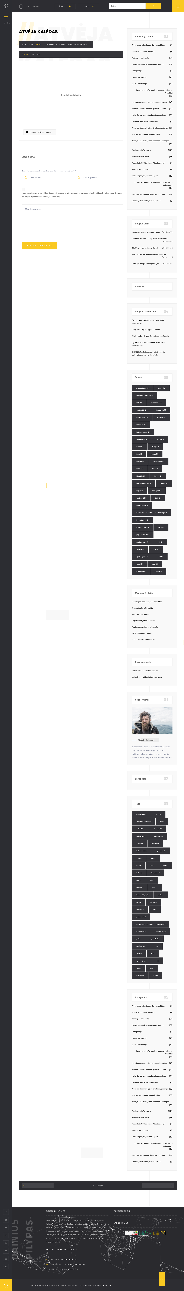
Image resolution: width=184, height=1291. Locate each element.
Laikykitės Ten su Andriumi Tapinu (146, 232)
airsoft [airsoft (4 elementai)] (161, 388)
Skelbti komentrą (39, 245)
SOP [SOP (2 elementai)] (155, 549)
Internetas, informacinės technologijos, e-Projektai (154, 91)
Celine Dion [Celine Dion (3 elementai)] (156, 403)
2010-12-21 (27, 44)
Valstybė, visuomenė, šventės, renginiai (66, 44)
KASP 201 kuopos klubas (142, 633)
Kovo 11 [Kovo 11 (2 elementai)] (158, 476)
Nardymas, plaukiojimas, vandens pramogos (150, 140)
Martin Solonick (146, 740)
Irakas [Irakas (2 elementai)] (139, 447)
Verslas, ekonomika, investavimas (146, 200)
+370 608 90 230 (69, 1259)
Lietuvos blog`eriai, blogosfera (145, 121)
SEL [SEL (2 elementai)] (160, 542)
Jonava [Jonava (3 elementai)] (154, 454)
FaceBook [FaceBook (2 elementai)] (140, 425)
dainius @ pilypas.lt (74, 1264)
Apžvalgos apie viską (140, 57)
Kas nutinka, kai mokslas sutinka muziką (149, 254)
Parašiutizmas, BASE (140, 156)
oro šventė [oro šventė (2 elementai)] (141, 498)
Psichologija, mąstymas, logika (145, 175)
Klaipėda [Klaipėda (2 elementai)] (140, 476)
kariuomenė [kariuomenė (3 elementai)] (158, 461)
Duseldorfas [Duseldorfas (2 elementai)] (142, 417)
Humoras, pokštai (139, 77)
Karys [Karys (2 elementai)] (139, 469)
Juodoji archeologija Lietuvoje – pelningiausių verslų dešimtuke (149, 353)
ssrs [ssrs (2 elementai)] (160, 557)
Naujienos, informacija (141, 150)
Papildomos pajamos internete (145, 626)
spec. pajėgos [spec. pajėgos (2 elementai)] (142, 557)
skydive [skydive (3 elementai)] (140, 549)
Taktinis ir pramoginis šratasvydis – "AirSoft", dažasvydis (152, 183)
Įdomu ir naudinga (139, 83)
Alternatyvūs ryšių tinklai (142, 608)
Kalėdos (36, 54)
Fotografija (137, 70)
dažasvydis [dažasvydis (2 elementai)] (161, 410)
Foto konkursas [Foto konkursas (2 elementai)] (143, 432)
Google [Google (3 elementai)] (160, 439)
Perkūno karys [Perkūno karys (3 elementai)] (142, 527)
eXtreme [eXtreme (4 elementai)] (161, 417)
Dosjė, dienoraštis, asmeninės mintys (148, 64)
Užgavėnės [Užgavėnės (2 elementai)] (141, 571)
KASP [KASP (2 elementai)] (155, 469)
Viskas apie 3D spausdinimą (143, 639)
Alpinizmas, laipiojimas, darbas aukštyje (148, 45)
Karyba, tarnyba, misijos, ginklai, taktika (149, 108)
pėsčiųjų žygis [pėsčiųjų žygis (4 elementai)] (142, 542)
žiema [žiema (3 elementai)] (158, 571)
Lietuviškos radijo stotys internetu (147, 677)
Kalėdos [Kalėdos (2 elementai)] (140, 461)
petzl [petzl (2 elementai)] (161, 527)
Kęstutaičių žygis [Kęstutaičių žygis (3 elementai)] (143, 483)
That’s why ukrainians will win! (145, 247)
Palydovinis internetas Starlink (145, 670)
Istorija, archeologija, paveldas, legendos (149, 102)
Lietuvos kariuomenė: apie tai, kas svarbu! (149, 238)
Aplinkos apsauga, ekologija (143, 51)
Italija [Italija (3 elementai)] (155, 447)
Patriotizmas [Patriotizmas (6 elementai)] (142, 520)
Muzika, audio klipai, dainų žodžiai (146, 134)
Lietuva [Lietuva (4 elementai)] (164, 483)
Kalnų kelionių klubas (140, 614)
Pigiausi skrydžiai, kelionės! (143, 620)
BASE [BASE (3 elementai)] (139, 403)
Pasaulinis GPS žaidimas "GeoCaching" (148, 162)
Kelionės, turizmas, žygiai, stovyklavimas (149, 115)
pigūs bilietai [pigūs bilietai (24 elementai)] (142, 535)
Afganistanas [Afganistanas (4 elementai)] (142, 388)
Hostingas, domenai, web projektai (147, 601)
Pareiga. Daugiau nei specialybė (145, 263)
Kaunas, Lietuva (69, 1269)
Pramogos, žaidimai (140, 169)
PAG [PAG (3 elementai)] (157, 498)
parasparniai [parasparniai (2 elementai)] (142, 505)
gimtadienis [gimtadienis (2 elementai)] (141, 439)
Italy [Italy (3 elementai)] (139, 454)
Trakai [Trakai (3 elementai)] (139, 564)
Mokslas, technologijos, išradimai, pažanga (150, 127)
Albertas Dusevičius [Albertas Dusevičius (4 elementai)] (144, 395)
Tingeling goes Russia (150, 329)
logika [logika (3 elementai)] (139, 491)
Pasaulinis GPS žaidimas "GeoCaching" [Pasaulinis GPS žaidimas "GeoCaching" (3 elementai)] (151, 513)
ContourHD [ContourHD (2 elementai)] (141, 410)
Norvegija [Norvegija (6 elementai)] (156, 491)
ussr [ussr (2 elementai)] (155, 564)
